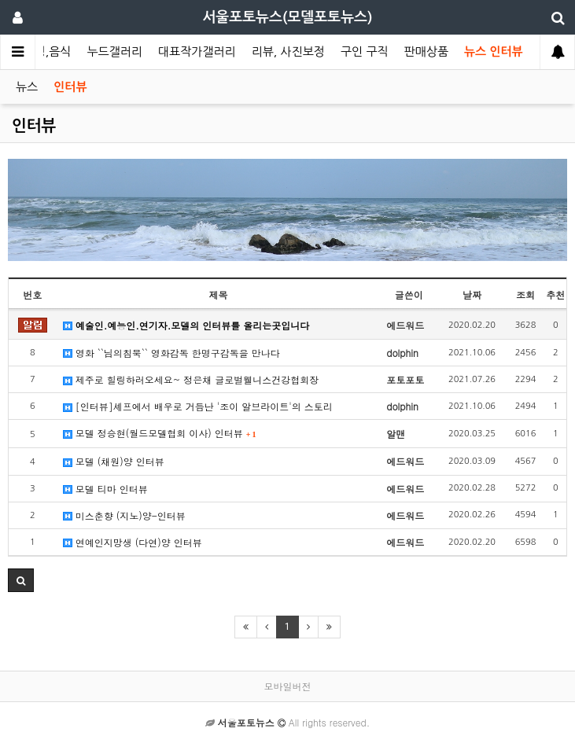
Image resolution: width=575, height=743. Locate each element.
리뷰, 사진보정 (288, 51)
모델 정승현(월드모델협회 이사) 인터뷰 (159, 433)
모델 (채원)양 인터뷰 (113, 461)
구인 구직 (365, 51)
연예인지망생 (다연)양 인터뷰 (132, 542)
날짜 (472, 294)
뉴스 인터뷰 (493, 51)
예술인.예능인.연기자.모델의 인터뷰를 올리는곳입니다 (186, 325)
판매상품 (426, 51)
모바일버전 (287, 686)
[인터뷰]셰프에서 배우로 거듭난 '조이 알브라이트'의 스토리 (198, 406)
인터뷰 (70, 87)
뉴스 (27, 87)
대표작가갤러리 (197, 51)
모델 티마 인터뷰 (105, 488)
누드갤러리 (114, 51)
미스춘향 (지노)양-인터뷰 (124, 515)
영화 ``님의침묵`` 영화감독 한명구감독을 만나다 (171, 352)
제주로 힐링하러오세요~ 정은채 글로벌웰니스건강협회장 (191, 379)
